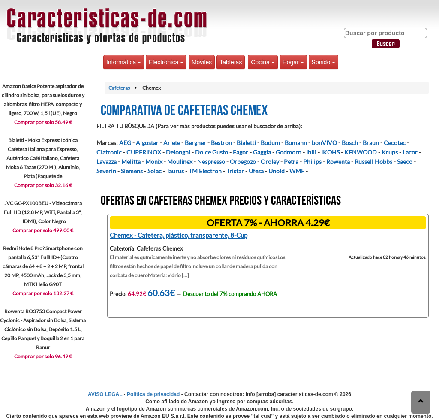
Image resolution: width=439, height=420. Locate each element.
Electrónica (166, 62)
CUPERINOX (143, 152)
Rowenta (338, 161)
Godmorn (288, 152)
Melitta (131, 161)
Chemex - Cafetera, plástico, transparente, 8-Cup (178, 235)
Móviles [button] (202, 62)
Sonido (323, 62)
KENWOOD (360, 152)
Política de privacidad (153, 394)
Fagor (240, 152)
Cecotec (395, 142)
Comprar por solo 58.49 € (43, 122)
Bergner (195, 142)
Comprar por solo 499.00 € (42, 230)
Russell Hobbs (373, 161)
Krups (390, 152)
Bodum (270, 142)
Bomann (296, 142)
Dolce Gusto (211, 152)
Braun (371, 142)
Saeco (404, 161)
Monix (153, 161)
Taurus (175, 171)
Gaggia (262, 152)
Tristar (235, 171)
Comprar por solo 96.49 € (43, 356)
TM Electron (205, 171)
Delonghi (178, 152)
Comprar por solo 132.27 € (42, 293)
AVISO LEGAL (105, 394)
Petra (291, 161)
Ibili (311, 152)
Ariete (171, 142)
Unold (276, 171)
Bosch (350, 142)
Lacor (410, 152)
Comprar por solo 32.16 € (43, 185)
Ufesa (256, 171)
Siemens (132, 171)
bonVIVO (324, 142)
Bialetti (246, 142)
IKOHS (330, 152)
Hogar (293, 62)
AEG (125, 142)
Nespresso (211, 161)
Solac (154, 171)
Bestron (221, 142)
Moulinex (179, 161)
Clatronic (109, 152)
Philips (312, 161)
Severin (106, 171)
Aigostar (147, 142)
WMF (296, 171)
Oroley (270, 161)
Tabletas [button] (231, 62)
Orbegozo (243, 161)
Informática (123, 62)
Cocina (262, 62)
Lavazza (106, 161)
